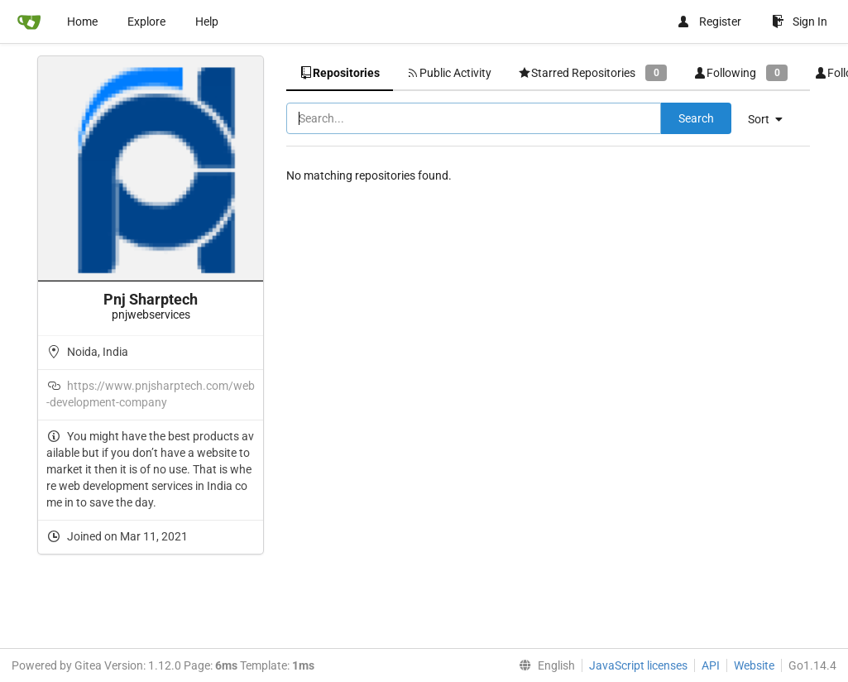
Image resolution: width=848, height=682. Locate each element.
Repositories (339, 72)
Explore (146, 21)
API (711, 665)
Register (709, 21)
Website (754, 665)
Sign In (799, 21)
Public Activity (448, 72)
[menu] (771, 119)
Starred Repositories (592, 72)
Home (82, 21)
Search (696, 118)
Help (206, 21)
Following (740, 72)
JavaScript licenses (638, 665)
